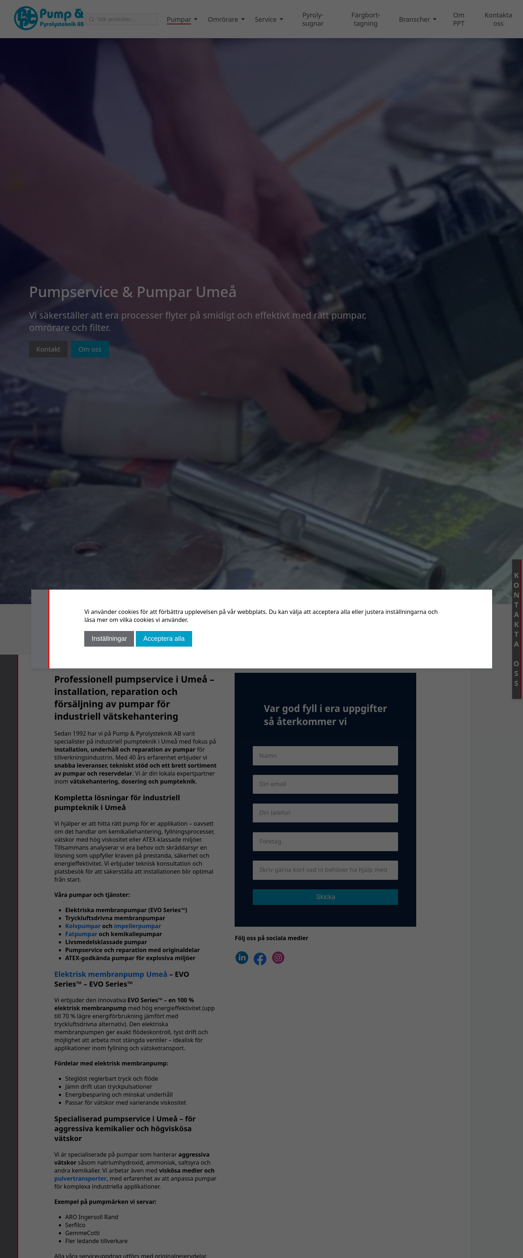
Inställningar (109, 638)
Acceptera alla (164, 638)
